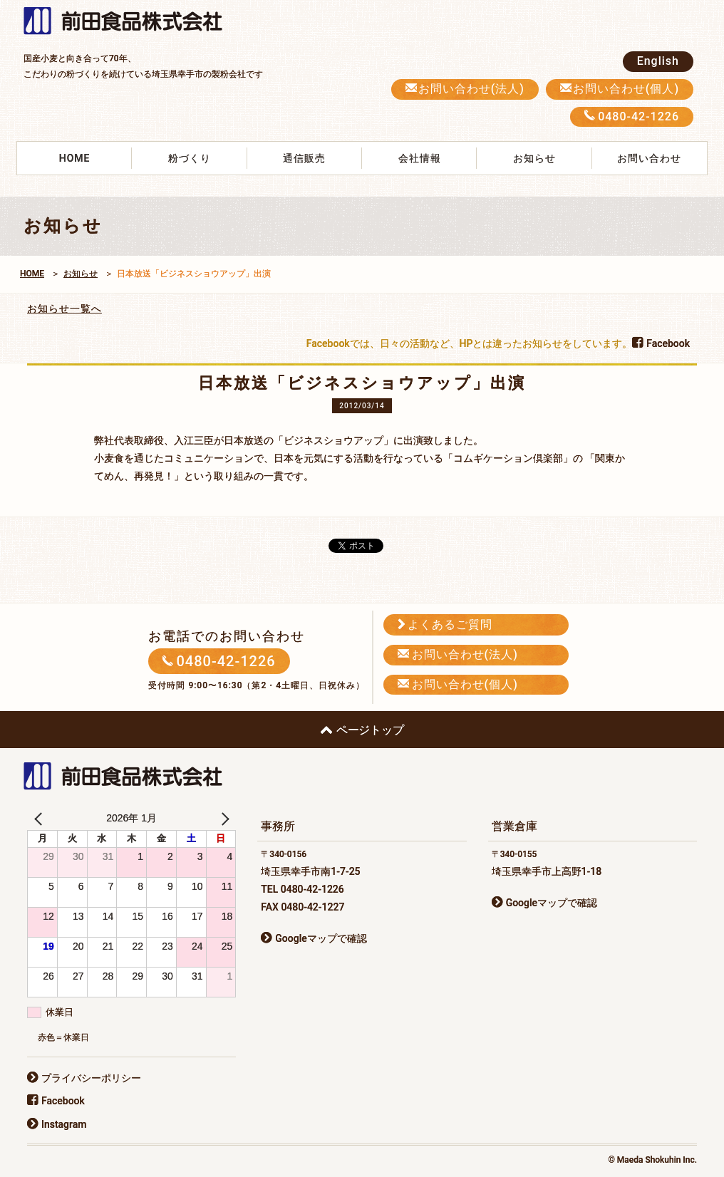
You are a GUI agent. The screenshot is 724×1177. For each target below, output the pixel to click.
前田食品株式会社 (130, 22)
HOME (74, 158)
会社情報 (419, 158)
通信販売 (304, 158)
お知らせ (534, 158)
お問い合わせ (649, 158)
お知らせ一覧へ (64, 308)
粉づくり (189, 158)
